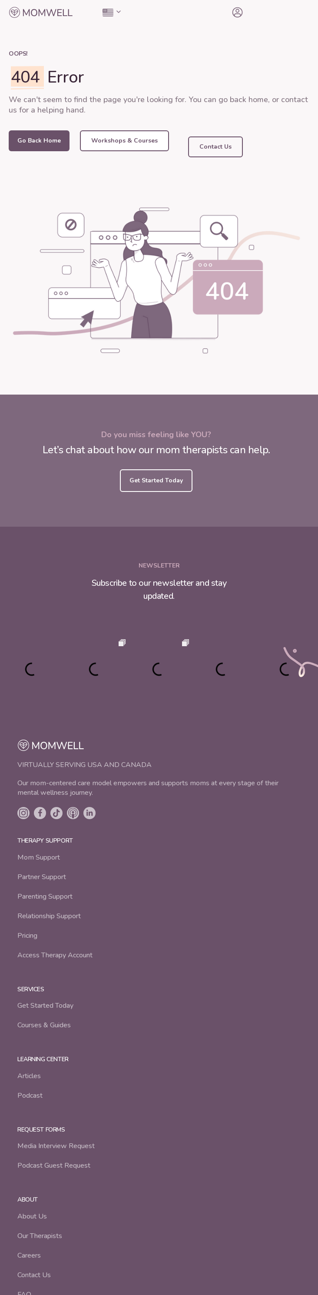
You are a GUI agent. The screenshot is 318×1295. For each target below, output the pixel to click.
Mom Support (38, 857)
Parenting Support (45, 896)
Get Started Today (45, 1005)
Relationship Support (49, 916)
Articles (29, 1076)
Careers (29, 1255)
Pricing (27, 935)
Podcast (30, 1095)
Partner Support (41, 877)
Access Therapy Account (55, 955)
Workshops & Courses (124, 140)
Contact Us (34, 1275)
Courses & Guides (44, 1025)
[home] (41, 12)
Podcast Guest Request (53, 1165)
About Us (32, 1216)
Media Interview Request (56, 1146)
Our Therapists (39, 1236)
